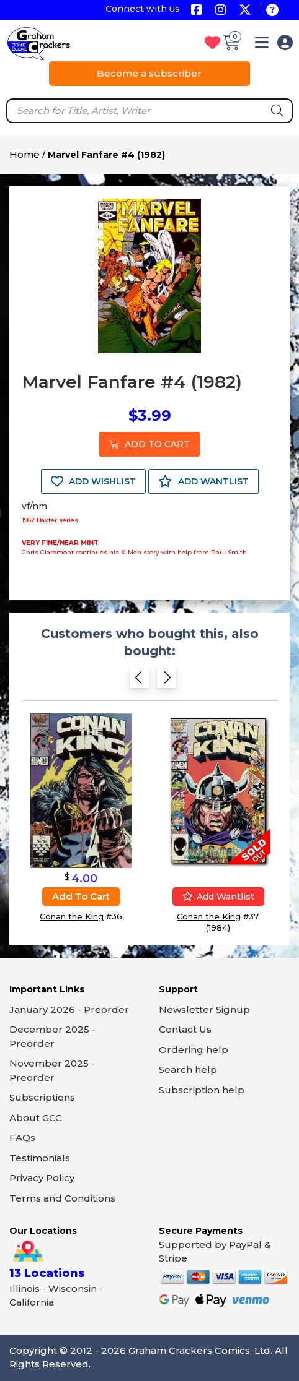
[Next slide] (166, 681)
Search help (188, 1069)
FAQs (22, 1137)
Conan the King (72, 916)
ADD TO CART (149, 444)
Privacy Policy (41, 1178)
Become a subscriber (149, 73)
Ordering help (193, 1050)
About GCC (35, 1118)
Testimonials (39, 1158)
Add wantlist (218, 896)
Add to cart (81, 896)
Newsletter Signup (204, 1009)
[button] (262, 45)
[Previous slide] (139, 681)
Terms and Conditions (62, 1198)
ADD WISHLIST (93, 481)
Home (24, 154)
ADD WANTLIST (203, 481)
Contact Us (185, 1029)
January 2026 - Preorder (69, 1009)
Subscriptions (42, 1097)
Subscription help (201, 1090)
